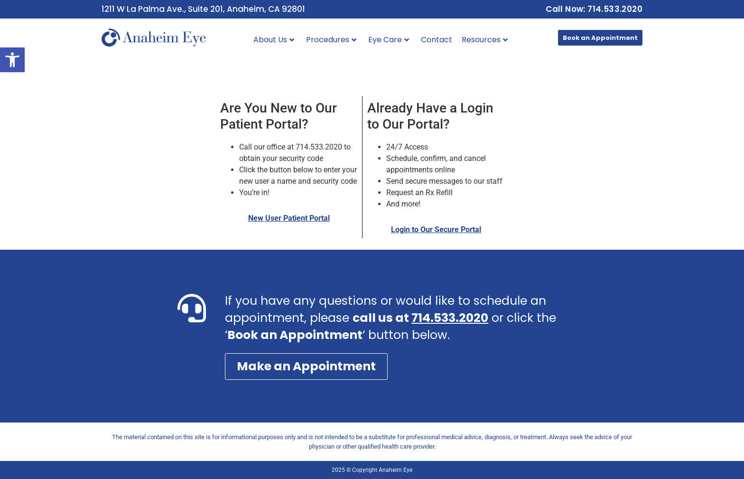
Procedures (331, 39)
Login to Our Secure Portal (436, 229)
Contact (436, 39)
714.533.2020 (449, 318)
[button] (12, 59)
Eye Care (388, 39)
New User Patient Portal (289, 218)
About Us (273, 39)
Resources (485, 39)
